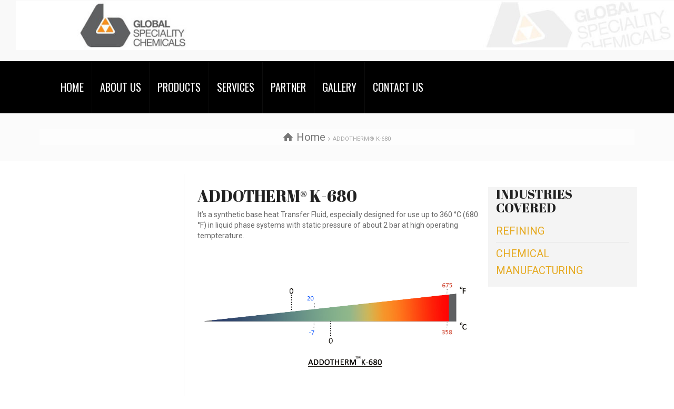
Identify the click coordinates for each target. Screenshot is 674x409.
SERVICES (235, 87)
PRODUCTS (179, 87)
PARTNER (288, 87)
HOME (72, 87)
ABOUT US (120, 87)
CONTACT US (398, 87)
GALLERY (339, 87)
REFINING (520, 231)
